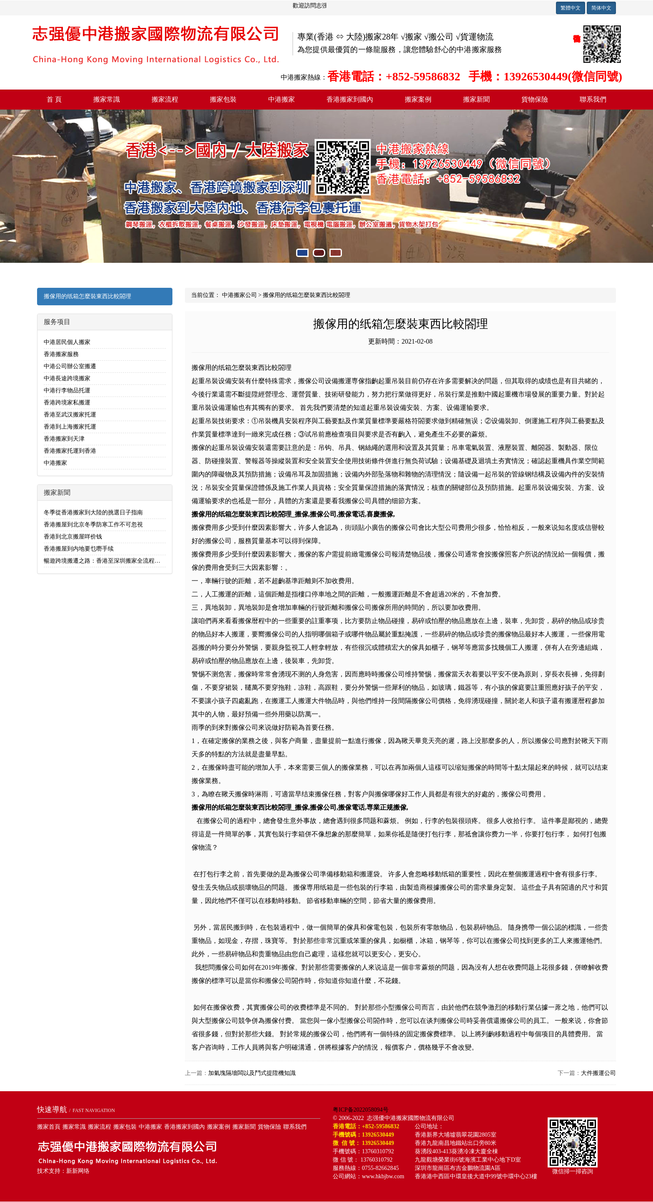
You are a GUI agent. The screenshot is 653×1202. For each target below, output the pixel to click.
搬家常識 (106, 99)
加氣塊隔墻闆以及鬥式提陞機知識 (252, 1073)
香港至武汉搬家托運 (70, 414)
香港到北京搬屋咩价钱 (73, 537)
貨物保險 (534, 99)
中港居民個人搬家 (67, 342)
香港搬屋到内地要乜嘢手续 (79, 549)
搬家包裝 (223, 99)
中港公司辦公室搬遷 (70, 366)
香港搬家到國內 (349, 99)
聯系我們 (593, 99)
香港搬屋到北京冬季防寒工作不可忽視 (93, 524)
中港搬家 (281, 99)
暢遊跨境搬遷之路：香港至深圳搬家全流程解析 (105, 561)
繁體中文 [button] (571, 8)
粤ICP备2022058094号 (361, 1110)
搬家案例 (418, 99)
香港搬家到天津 (64, 439)
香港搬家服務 (61, 354)
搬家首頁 (48, 1127)
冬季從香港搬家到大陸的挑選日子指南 (93, 512)
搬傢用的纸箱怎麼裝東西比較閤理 (87, 296)
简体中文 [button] (601, 8)
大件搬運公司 (598, 1073)
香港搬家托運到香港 (70, 451)
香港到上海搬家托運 (70, 427)
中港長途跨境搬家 (67, 378)
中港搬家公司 (239, 295)
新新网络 (78, 1171)
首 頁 (54, 99)
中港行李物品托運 (67, 390)
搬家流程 (165, 99)
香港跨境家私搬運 (67, 402)
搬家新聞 (476, 99)
